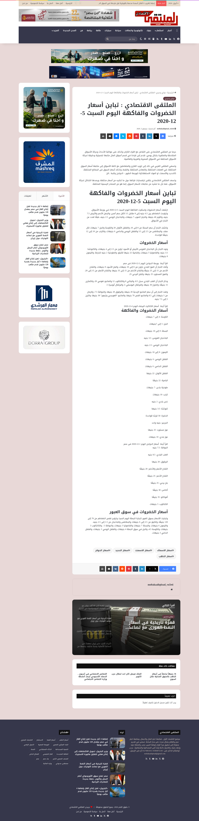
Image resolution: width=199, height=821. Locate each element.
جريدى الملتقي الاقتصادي (79, 807)
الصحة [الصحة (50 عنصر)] (33, 749)
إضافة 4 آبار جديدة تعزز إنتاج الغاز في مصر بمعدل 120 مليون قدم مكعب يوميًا (36, 210)
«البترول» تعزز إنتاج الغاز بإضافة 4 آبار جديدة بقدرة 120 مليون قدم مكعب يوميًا (36, 263)
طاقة (98, 30)
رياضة (89, 30)
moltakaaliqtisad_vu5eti (165, 128)
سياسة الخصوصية (37, 3)
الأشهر (45, 196)
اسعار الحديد (122, 550)
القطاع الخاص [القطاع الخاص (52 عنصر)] (34, 754)
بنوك (149, 30)
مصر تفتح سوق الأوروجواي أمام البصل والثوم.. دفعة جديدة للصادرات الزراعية (37, 249)
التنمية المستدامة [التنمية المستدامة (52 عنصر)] (61, 749)
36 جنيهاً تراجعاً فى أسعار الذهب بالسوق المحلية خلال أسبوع (163, 676)
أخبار (169, 30)
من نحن (25, 3)
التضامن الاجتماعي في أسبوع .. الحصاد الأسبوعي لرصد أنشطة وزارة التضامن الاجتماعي (92, 676)
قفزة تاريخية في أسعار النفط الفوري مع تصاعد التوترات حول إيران (152, 625)
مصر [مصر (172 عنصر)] (37, 758)
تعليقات (27, 196)
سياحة (118, 30)
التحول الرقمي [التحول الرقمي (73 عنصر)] (29, 744)
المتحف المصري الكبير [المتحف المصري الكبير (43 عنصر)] (60, 758)
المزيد (56, 30)
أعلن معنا (59, 3)
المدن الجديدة (69, 30)
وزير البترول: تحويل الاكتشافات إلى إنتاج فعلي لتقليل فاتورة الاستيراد (35, 223)
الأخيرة (61, 196)
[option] (126, 627)
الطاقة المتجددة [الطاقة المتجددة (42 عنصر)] (62, 754)
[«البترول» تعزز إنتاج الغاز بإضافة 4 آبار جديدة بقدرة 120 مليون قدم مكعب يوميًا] (58, 262)
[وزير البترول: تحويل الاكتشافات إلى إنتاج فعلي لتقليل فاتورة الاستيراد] (58, 224)
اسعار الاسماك (165, 550)
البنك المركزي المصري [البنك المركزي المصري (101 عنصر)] (60, 744)
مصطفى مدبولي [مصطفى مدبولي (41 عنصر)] (62, 763)
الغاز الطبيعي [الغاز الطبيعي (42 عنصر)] (48, 754)
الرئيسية (69, 3)
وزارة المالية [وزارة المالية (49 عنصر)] (47, 763)
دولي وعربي (161, 92)
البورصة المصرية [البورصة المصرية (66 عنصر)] (43, 744)
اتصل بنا (50, 3)
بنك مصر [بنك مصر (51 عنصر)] (46, 758)
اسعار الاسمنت (143, 550)
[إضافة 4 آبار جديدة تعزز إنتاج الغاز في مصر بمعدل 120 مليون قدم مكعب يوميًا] (58, 210)
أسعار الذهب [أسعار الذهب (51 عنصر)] (63, 739)
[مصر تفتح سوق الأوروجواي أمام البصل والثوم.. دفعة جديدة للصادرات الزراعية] (58, 248)
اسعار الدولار (102, 550)
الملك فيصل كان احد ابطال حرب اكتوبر (127, 675)
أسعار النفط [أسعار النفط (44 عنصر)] (51, 739)
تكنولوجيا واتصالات (134, 30)
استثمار (159, 30)
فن (81, 30)
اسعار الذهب (166, 556)
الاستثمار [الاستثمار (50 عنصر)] (39, 739)
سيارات (108, 30)
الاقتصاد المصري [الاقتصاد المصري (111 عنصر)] (27, 739)
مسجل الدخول (159, 702)
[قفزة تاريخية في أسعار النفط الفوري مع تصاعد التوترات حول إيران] (58, 236)
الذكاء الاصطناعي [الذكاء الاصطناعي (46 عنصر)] (45, 749)
